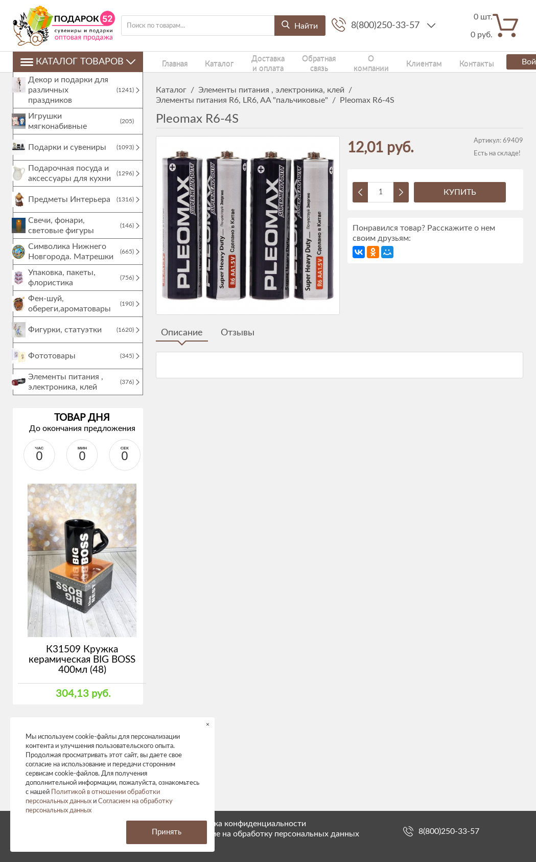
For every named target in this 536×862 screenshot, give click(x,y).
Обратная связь (304, 61)
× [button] (207, 724)
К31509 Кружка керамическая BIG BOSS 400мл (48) (82, 670)
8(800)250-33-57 (386, 25)
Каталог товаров (77, 61)
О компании (352, 61)
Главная (167, 61)
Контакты (431, 61)
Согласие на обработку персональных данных (272, 834)
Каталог (197, 61)
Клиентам (393, 61)
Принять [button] (166, 832)
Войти (493, 62)
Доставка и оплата (245, 61)
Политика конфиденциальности (245, 824)
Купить (460, 192)
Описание (182, 332)
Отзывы (237, 332)
